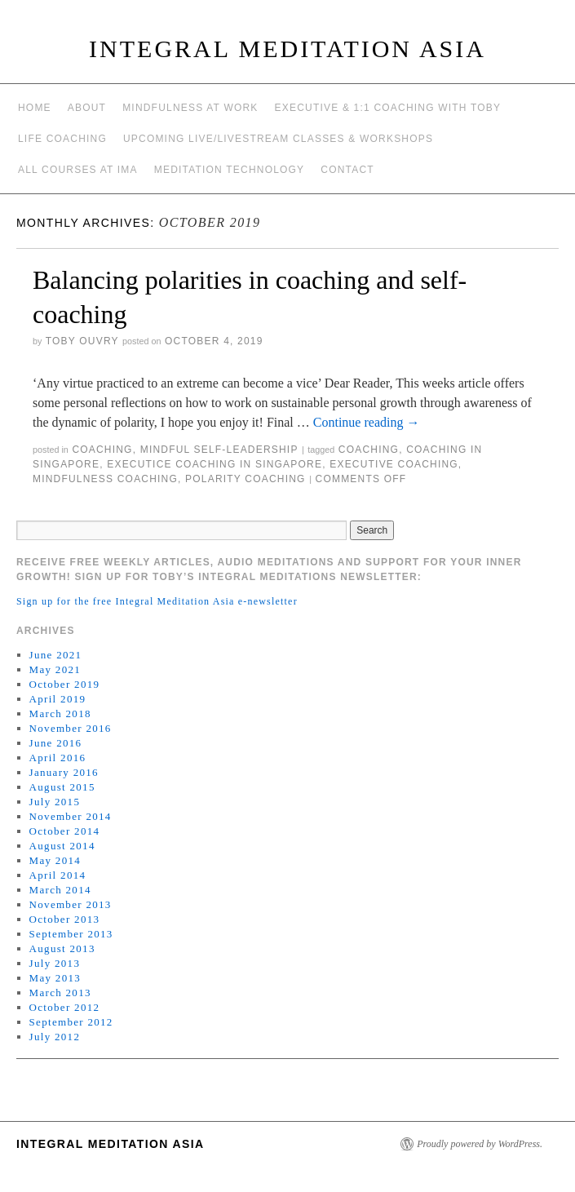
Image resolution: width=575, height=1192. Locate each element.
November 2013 (70, 904)
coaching (102, 449)
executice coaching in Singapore (214, 464)
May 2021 (55, 669)
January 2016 (64, 772)
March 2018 (60, 713)
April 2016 (57, 757)
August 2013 (62, 948)
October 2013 (64, 919)
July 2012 (55, 1036)
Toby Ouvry (82, 341)
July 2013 (55, 963)
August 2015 (62, 787)
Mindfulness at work (190, 107)
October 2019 (64, 684)
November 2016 (70, 728)
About (87, 107)
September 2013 (71, 934)
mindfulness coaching (105, 479)
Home (34, 107)
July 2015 (55, 801)
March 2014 (60, 890)
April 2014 (57, 875)
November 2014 (70, 816)
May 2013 (55, 978)
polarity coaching (245, 479)
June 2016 (55, 743)
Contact (347, 169)
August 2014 (62, 846)
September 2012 (71, 1022)
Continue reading (366, 422)
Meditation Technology (229, 169)
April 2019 (57, 699)
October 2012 (64, 1007)
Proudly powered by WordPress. (479, 1144)
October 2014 (64, 831)
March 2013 (60, 992)
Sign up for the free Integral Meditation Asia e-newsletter (157, 601)
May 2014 (55, 860)
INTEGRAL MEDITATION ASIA (287, 48)
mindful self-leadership (219, 449)
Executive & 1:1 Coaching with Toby (388, 107)
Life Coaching (62, 138)
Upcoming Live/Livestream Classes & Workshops (278, 138)
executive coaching (394, 464)
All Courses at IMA (78, 169)
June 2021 (55, 655)
